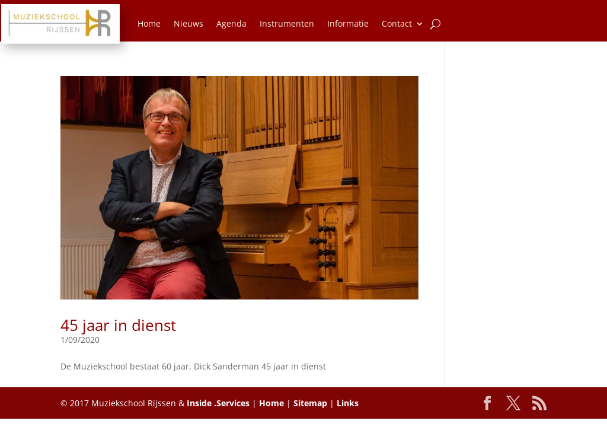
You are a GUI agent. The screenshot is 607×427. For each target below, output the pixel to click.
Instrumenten (287, 23)
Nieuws (188, 23)
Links (348, 403)
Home (149, 23)
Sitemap (310, 403)
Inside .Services (218, 403)
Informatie (348, 23)
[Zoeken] (435, 23)
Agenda (231, 23)
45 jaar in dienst (118, 325)
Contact (397, 23)
